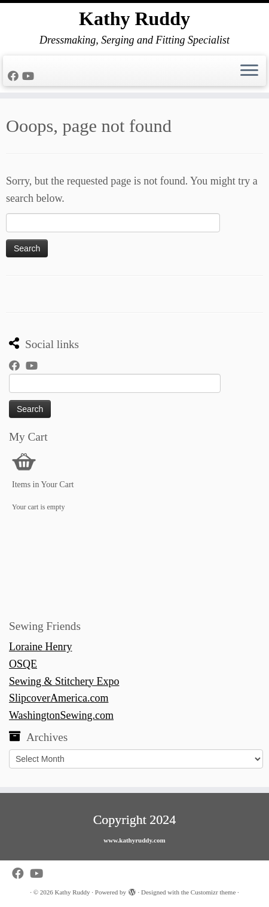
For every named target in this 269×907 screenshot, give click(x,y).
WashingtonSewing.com (61, 715)
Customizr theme (213, 892)
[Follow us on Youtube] (30, 76)
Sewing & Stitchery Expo (64, 681)
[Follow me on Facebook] (15, 76)
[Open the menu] (249, 71)
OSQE (23, 664)
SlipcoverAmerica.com (58, 698)
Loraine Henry (40, 647)
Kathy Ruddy (134, 18)
